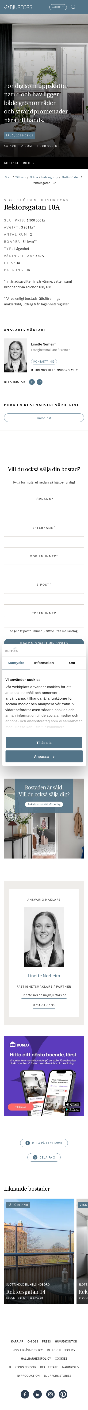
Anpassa (44, 756)
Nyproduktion (28, 1375)
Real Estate (49, 1367)
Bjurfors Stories (57, 1375)
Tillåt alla (44, 742)
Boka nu (44, 418)
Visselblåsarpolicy (28, 1350)
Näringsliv (70, 1367)
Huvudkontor (66, 1341)
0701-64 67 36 (44, 1005)
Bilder (28, 163)
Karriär (17, 1341)
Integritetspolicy (61, 1350)
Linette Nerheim (44, 976)
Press (46, 1341)
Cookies (61, 1358)
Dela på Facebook (44, 1143)
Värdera (58, 7)
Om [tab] (72, 663)
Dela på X (44, 1157)
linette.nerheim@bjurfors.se (44, 995)
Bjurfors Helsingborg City (54, 370)
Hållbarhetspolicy (36, 1358)
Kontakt (11, 163)
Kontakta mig (44, 361)
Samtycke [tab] (16, 663)
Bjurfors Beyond (22, 1367)
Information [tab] (44, 663)
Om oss (32, 1341)
